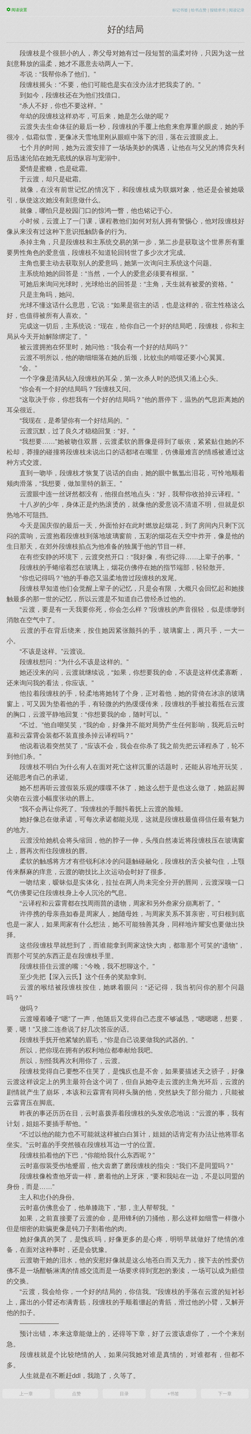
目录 (124, 1393)
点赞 (76, 1393)
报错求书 (218, 10)
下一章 (225, 1393)
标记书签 (180, 10)
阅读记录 (236, 10)
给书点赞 (199, 10)
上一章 (26, 1393)
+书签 (173, 1393)
